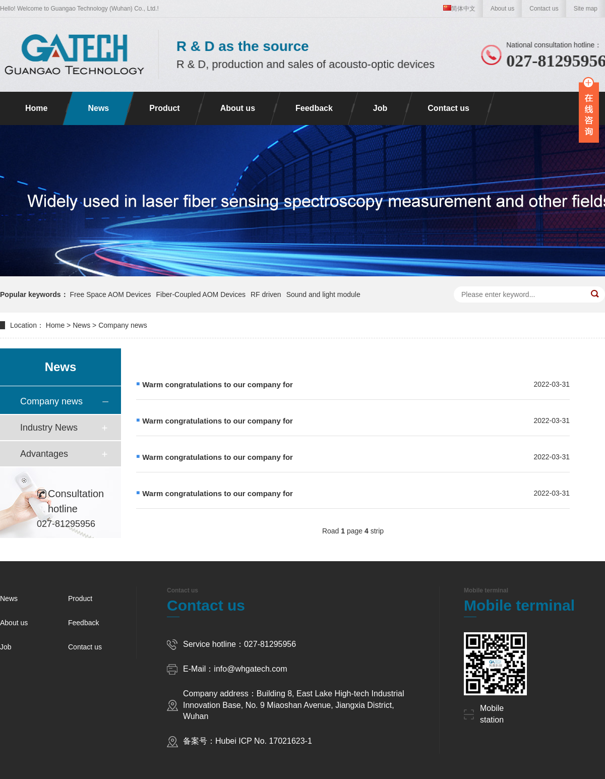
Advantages (44, 454)
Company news (122, 325)
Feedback (314, 108)
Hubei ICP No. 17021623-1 (263, 741)
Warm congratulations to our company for (217, 384)
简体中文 (459, 8)
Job (380, 108)
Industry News (49, 428)
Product (164, 108)
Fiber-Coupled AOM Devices (201, 294)
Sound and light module (323, 294)
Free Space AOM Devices (110, 294)
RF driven (266, 294)
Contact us (543, 8)
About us (502, 8)
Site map (585, 8)
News (98, 108)
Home (36, 108)
